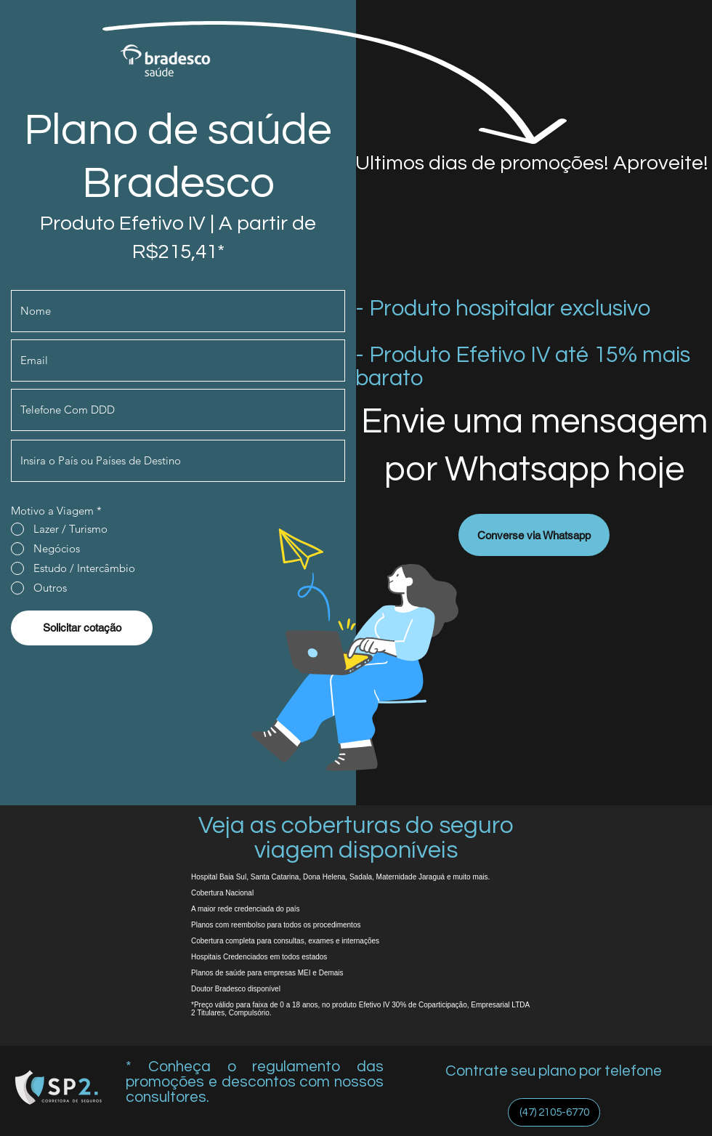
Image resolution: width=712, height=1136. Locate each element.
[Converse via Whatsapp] (534, 535)
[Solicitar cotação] (82, 628)
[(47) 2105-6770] (554, 1112)
